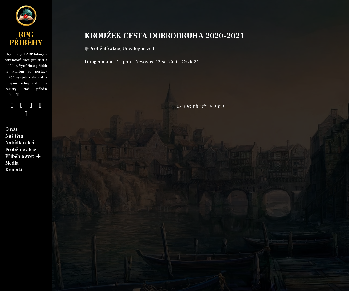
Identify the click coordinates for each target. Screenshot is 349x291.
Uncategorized (138, 49)
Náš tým (14, 136)
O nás (11, 129)
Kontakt (14, 170)
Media (12, 163)
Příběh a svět (23, 156)
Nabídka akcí (19, 143)
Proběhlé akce (20, 149)
